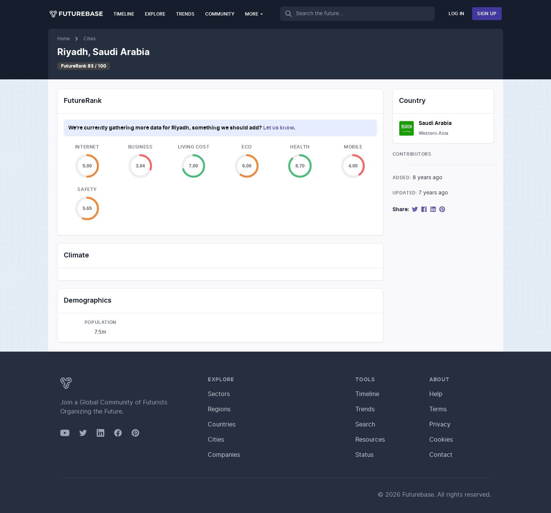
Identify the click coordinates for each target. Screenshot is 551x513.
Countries (221, 424)
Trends (185, 14)
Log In (457, 13)
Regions (219, 409)
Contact (440, 455)
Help (436, 394)
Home (63, 38)
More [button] (254, 13)
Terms (438, 409)
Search (365, 424)
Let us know (278, 128)
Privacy (440, 424)
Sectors (219, 394)
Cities (89, 38)
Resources (370, 440)
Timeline (123, 14)
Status (364, 455)
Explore (155, 14)
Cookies (441, 440)
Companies (224, 455)
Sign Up (486, 13)
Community (219, 14)
